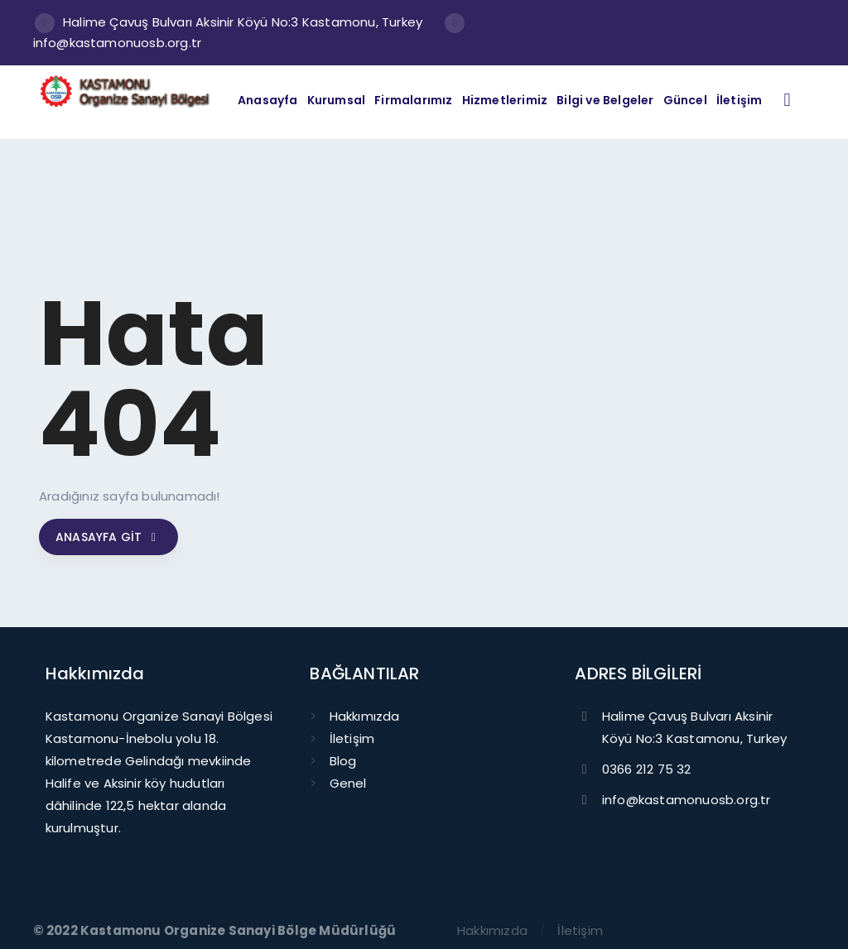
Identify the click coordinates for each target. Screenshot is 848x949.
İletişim (352, 738)
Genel (348, 783)
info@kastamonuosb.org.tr (117, 42)
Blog (343, 760)
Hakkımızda (365, 716)
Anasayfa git (108, 537)
